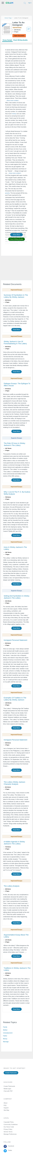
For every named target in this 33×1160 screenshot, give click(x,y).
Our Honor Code (9, 1127)
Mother (5, 1030)
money (14, 113)
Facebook (10, 1146)
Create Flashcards (11, 1072)
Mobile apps (7, 1088)
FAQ (5, 1105)
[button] (3, 3)
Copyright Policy (9, 1122)
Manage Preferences (10, 1134)
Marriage (6, 1041)
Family (5, 1027)
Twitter (9, 1150)
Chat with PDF (8, 1091)
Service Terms (8, 1131)
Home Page (8, 18)
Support (6, 1108)
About (5, 1103)
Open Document (19, 35)
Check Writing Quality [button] (16, 239)
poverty (7, 193)
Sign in (29, 2)
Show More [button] (16, 234)
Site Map (6, 1110)
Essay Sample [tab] (7, 40)
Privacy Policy (8, 1129)
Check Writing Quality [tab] (20, 40)
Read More (16, 329)
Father (5, 1036)
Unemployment (7, 1033)
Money (5, 1038)
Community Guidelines (11, 1124)
